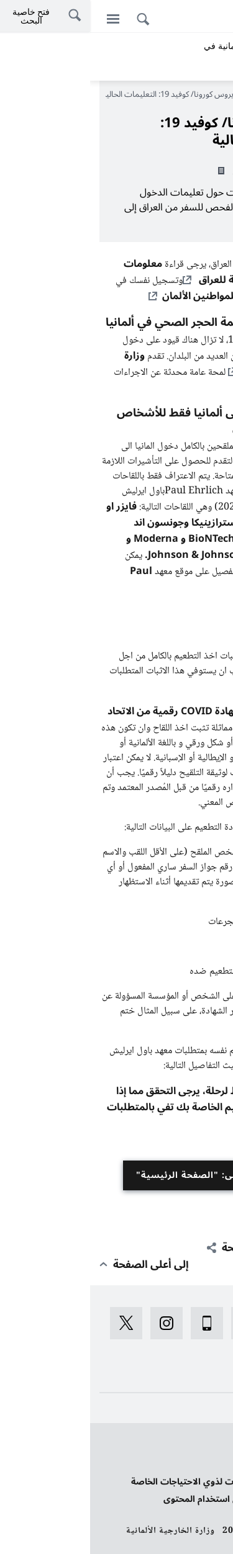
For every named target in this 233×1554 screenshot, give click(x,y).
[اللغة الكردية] (172, 18)
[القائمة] (23, 18)
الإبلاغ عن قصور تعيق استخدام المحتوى (148, 1499)
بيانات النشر (201, 1464)
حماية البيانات (197, 1447)
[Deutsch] (217, 18)
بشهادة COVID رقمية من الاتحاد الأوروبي (120, 719)
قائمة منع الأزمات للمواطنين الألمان (148, 296)
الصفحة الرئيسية (189, 94)
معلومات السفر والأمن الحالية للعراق (129, 271)
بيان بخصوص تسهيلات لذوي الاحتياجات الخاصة (132, 1482)
